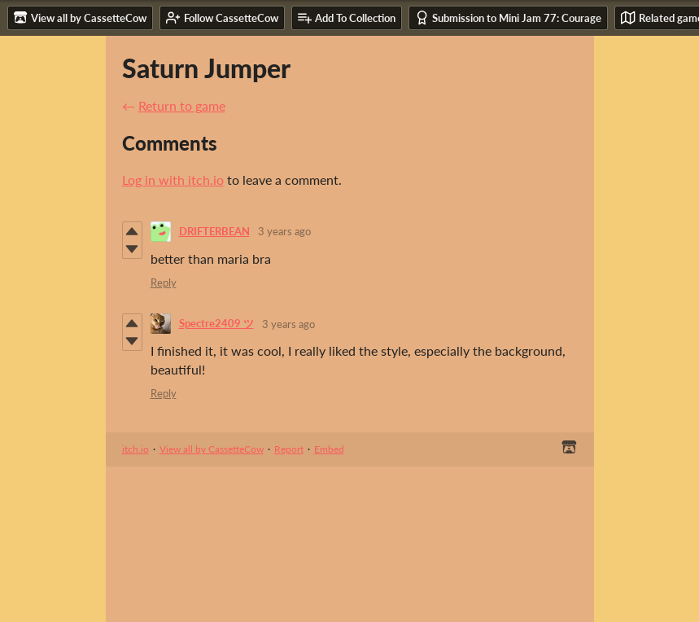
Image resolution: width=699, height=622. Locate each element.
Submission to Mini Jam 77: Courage (508, 17)
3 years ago (284, 231)
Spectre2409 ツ (216, 323)
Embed (329, 449)
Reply (164, 282)
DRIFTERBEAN (214, 231)
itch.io (135, 449)
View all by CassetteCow (211, 449)
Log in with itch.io (173, 179)
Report (289, 449)
